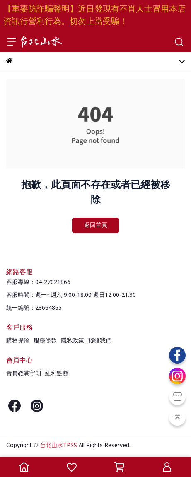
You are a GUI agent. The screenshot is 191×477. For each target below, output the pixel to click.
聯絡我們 (99, 340)
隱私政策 (72, 340)
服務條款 (45, 340)
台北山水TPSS (58, 445)
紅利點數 (56, 373)
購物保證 (17, 340)
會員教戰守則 (23, 373)
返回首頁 (95, 225)
